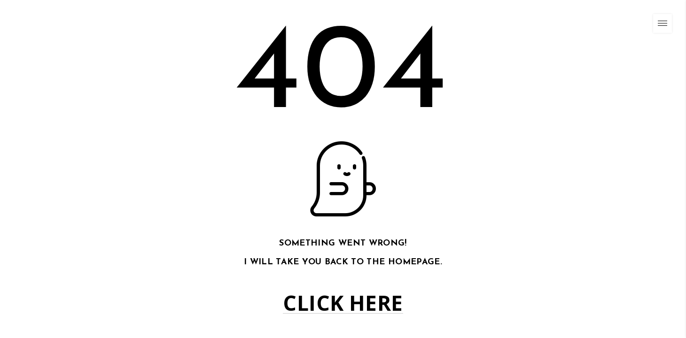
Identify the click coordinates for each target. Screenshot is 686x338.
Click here (343, 303)
